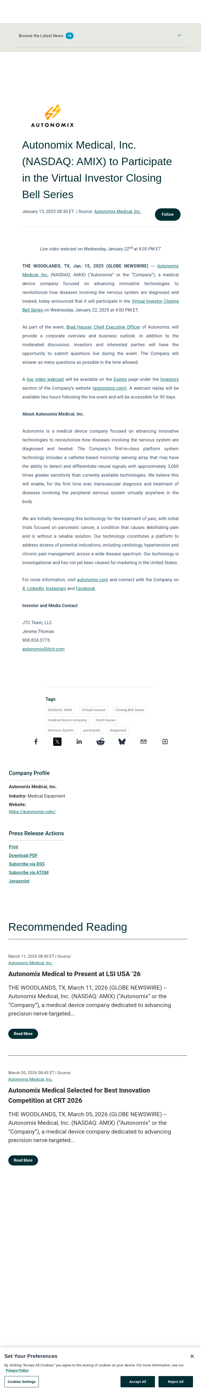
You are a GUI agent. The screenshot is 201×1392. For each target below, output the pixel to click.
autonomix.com (109, 388)
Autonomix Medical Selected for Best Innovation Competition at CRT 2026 (79, 1096)
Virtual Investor (94, 710)
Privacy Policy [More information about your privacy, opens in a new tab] (17, 1375)
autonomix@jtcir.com (43, 649)
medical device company (67, 720)
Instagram (56, 588)
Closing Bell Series (129, 710)
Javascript (19, 881)
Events (120, 379)
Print (13, 847)
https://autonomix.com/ (32, 811)
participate (91, 730)
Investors (169, 379)
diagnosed (118, 730)
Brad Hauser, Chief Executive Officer (103, 327)
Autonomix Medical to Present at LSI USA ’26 (74, 974)
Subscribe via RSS (27, 864)
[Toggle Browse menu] (179, 35)
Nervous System (61, 730)
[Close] (192, 1361)
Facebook (85, 588)
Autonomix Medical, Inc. (117, 211)
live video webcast (45, 379)
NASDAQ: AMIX (60, 710)
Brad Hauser (106, 720)
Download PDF (23, 855)
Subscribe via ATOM (29, 872)
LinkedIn (35, 588)
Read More (23, 1033)
